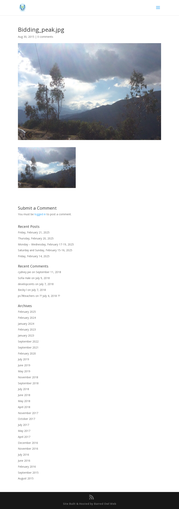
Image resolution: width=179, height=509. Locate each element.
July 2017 (23, 425)
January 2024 (26, 323)
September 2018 (28, 383)
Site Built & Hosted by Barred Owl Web (89, 504)
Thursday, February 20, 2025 (36, 238)
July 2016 (23, 454)
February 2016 (27, 466)
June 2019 (24, 365)
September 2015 (28, 472)
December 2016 (28, 443)
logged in (40, 214)
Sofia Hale (24, 278)
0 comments (45, 36)
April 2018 (24, 407)
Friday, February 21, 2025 (34, 232)
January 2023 (26, 335)
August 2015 (26, 478)
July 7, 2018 (46, 284)
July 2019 (23, 359)
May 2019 (24, 371)
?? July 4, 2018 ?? (49, 296)
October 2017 (26, 419)
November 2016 (28, 448)
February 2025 (27, 311)
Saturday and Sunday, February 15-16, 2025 (45, 250)
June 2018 (24, 395)
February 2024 (27, 317)
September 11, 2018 (48, 272)
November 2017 (28, 413)
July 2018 (23, 389)
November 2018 (28, 377)
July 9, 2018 (42, 278)
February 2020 (27, 353)
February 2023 (27, 329)
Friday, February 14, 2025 (34, 256)
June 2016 (24, 460)
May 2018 (24, 401)
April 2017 (24, 437)
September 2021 (28, 347)
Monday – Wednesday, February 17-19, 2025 (46, 244)
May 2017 (24, 431)
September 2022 (28, 341)
